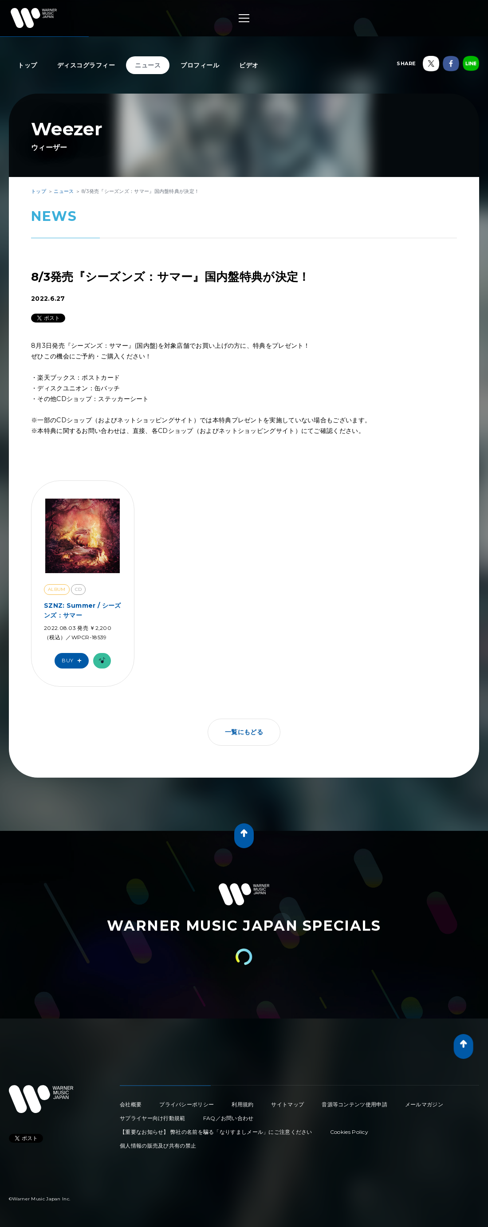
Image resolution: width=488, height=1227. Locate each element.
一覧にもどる (244, 732)
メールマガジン (424, 1104)
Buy (74, 661)
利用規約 (242, 1104)
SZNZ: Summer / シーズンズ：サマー (82, 610)
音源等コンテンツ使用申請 (354, 1104)
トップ (27, 65)
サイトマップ (287, 1104)
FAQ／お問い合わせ (228, 1118)
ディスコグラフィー (86, 65)
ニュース (148, 65)
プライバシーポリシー (186, 1104)
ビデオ (249, 65)
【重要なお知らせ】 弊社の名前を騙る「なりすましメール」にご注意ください (216, 1132)
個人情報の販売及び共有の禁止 (158, 1145)
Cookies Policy (349, 1132)
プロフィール (200, 65)
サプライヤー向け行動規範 (152, 1118)
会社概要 (131, 1104)
